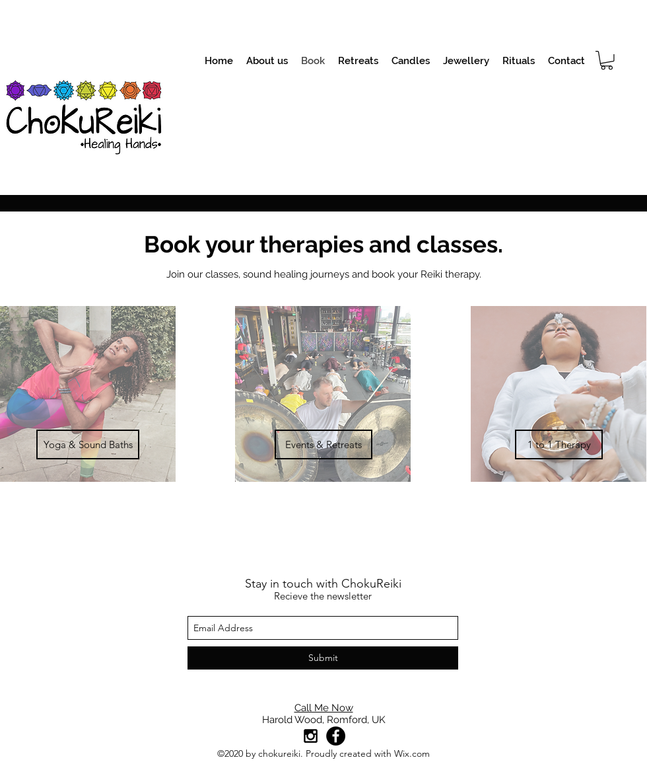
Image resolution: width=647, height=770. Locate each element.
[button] (607, 60)
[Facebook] (335, 736)
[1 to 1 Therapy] (559, 444)
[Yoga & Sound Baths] (87, 444)
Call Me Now (323, 708)
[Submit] (322, 658)
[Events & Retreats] (323, 444)
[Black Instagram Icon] (310, 736)
